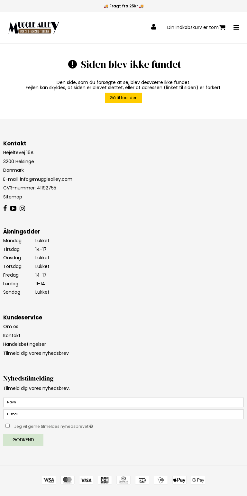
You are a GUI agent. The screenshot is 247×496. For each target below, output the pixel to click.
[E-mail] (123, 414)
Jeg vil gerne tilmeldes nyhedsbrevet (69, 425)
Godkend (23, 439)
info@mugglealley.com (46, 179)
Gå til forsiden (124, 97)
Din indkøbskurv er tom (196, 27)
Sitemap (12, 197)
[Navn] (123, 402)
